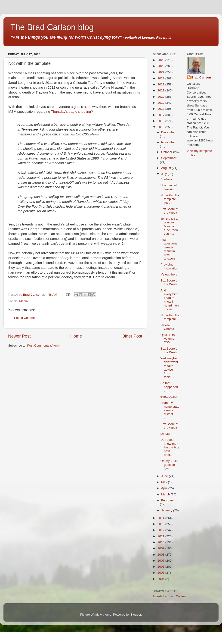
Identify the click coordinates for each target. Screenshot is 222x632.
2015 (161, 127)
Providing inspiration (169, 266)
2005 (161, 572)
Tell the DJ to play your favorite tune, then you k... (169, 226)
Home (76, 336)
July (164, 174)
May (164, 482)
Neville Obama (167, 327)
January (167, 510)
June (165, 476)
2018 (161, 108)
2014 (161, 518)
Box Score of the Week (169, 210)
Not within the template (169, 317)
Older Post (132, 336)
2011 (161, 536)
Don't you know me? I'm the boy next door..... (169, 447)
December (168, 132)
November (168, 142)
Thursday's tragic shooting (71, 111)
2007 (161, 560)
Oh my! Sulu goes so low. (169, 464)
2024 (161, 72)
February (167, 500)
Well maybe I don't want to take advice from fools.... (169, 368)
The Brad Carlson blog (52, 27)
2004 (161, 579)
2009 (161, 548)
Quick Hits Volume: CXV (167, 338)
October (167, 152)
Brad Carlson (201, 77)
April (164, 488)
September (168, 158)
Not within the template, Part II (169, 199)
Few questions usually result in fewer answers (168, 249)
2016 (161, 121)
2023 (161, 78)
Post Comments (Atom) (43, 345)
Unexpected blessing (168, 187)
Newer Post (19, 336)
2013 (161, 524)
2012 (161, 530)
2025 (161, 66)
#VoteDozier (169, 396)
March (166, 494)
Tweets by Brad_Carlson (170, 596)
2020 (161, 96)
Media (23, 301)
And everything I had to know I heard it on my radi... (169, 300)
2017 (161, 115)
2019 (161, 102)
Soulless (166, 179)
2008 (161, 554)
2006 (161, 566)
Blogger (135, 614)
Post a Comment (25, 317)
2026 (161, 60)
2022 (161, 84)
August (166, 168)
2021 (161, 90)
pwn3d (165, 433)
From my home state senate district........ (169, 410)
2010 (161, 542)
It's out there (169, 274)
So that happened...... (170, 386)
